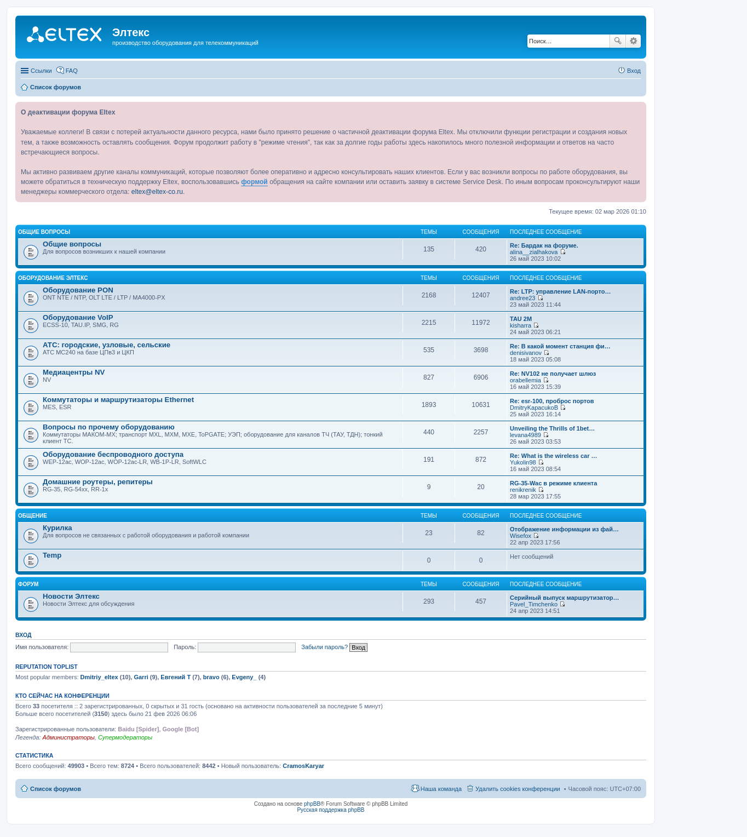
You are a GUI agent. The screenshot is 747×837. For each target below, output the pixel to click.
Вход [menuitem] (634, 70)
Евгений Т (175, 677)
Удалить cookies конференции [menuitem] (517, 789)
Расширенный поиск (633, 41)
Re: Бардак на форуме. (544, 245)
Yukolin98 (523, 462)
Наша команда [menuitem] (441, 789)
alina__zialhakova (534, 252)
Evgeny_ (244, 677)
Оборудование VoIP (78, 317)
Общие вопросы (44, 232)
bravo (211, 677)
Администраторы (68, 737)
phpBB (312, 804)
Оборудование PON (78, 290)
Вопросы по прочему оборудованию (109, 427)
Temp (52, 555)
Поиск (618, 41)
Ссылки (41, 70)
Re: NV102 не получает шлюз (553, 373)
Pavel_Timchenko (534, 604)
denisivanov (526, 352)
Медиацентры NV (74, 372)
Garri (141, 677)
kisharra (520, 325)
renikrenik (523, 489)
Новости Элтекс (71, 596)
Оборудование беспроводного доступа (113, 454)
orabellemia (525, 380)
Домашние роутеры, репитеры (98, 482)
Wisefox (520, 535)
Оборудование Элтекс (53, 278)
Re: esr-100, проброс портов (552, 401)
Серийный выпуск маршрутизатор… (564, 597)
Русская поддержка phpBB (330, 810)
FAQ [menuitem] (72, 70)
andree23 (523, 298)
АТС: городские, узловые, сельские (106, 345)
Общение (32, 516)
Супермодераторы (125, 737)
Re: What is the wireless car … (553, 455)
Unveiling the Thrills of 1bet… (552, 428)
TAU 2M (521, 319)
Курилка (57, 528)
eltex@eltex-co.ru (157, 192)
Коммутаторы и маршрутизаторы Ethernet (118, 399)
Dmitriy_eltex (99, 677)
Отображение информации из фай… (564, 529)
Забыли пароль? (324, 647)
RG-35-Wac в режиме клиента (553, 483)
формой (254, 182)
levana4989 (525, 435)
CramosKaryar (303, 766)
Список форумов (55, 789)
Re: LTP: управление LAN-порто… (560, 291)
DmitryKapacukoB (534, 407)
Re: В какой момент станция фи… (560, 346)
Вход (23, 635)
